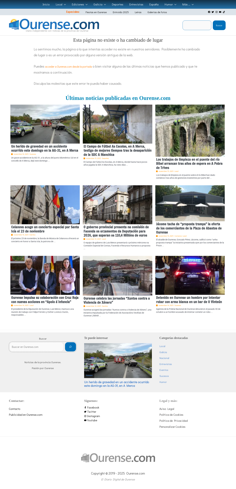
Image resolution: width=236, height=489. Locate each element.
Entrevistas (165, 364)
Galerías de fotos (153, 12)
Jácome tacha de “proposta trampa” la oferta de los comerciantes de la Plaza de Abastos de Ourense (189, 228)
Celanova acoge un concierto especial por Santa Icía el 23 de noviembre (45, 229)
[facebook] (209, 12)
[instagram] (216, 12)
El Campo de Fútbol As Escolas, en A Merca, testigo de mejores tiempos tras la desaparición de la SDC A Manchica (117, 150)
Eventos (163, 370)
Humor (163, 382)
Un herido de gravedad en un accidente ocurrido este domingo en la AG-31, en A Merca (44, 148)
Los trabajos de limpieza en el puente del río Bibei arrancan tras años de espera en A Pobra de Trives (189, 163)
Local (162, 346)
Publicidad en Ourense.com (25, 414)
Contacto (14, 409)
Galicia (163, 352)
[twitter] (213, 12)
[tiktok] (224, 12)
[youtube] (220, 12)
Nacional (164, 358)
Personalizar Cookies (172, 426)
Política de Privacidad (173, 420)
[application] (65, 4)
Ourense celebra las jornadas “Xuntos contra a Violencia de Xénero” (117, 300)
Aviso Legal (166, 409)
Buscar (219, 25)
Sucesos (89, 375)
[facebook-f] (118, 407)
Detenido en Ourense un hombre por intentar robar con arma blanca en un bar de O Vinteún (189, 299)
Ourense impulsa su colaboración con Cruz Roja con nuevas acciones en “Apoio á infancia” (44, 299)
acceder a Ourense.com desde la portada (74, 66)
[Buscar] (70, 348)
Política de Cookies (171, 414)
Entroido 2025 (121, 12)
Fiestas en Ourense (98, 12)
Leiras (136, 12)
